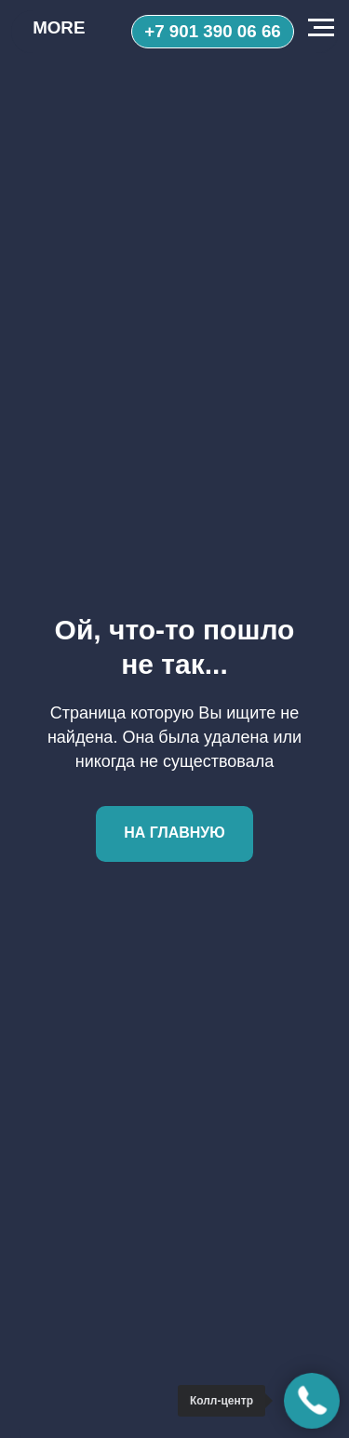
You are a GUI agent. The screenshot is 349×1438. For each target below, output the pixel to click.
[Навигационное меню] (321, 28)
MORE (59, 27)
